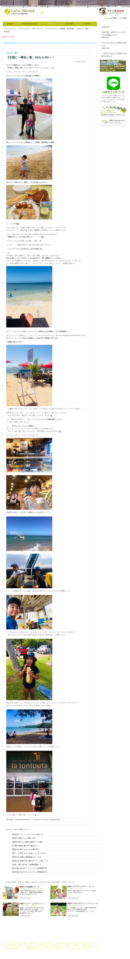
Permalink (9, 819)
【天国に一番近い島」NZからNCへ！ (30, 57)
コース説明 (49, 939)
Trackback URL (55, 819)
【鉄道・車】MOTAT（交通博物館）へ (26, 865)
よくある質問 (122, 18)
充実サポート (58, 939)
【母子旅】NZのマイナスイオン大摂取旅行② (29, 872)
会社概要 (113, 18)
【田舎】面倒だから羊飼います (23, 838)
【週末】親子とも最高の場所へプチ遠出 (27, 842)
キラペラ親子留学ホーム (12, 939)
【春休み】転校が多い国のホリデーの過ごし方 (29, 861)
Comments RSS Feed (22, 819)
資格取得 (67, 939)
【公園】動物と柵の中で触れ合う (24, 846)
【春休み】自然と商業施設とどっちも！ (27, 857)
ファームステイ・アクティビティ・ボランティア (23, 29)
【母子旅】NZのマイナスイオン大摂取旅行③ (29, 868)
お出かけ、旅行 (83, 29)
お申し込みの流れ (77, 939)
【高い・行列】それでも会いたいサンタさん (28, 853)
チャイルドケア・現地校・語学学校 (60, 29)
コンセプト (40, 939)
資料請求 (87, 939)
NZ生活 (7, 31)
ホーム (107, 18)
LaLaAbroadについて (29, 939)
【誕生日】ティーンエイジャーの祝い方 (27, 834)
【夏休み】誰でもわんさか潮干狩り (25, 849)
